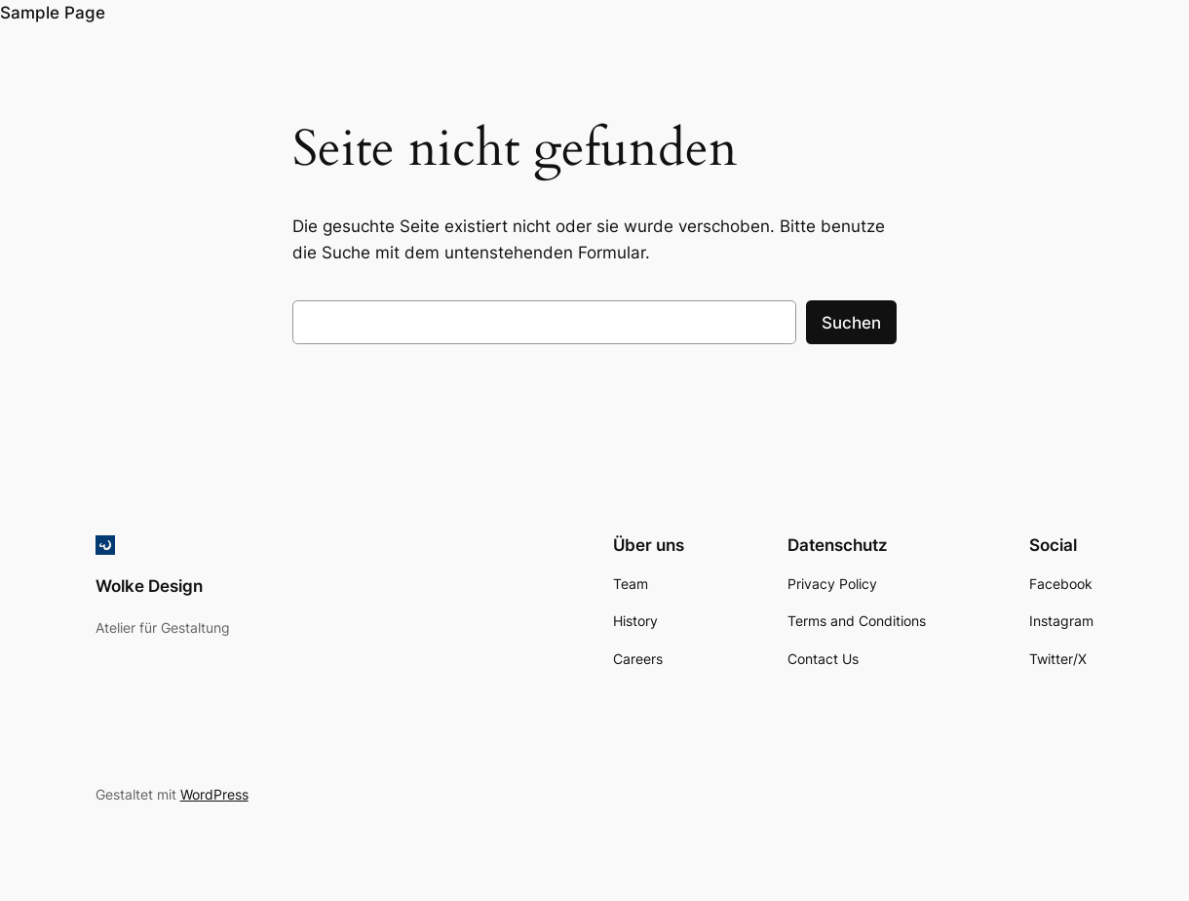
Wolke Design (149, 586)
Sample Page (52, 12)
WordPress (214, 794)
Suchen (851, 323)
